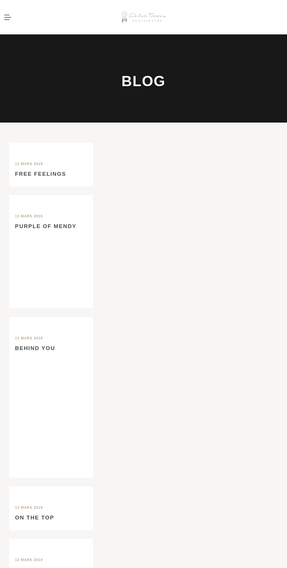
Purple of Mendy (46, 226)
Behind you (35, 348)
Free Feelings (40, 174)
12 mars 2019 (29, 560)
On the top (34, 518)
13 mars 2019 (29, 164)
